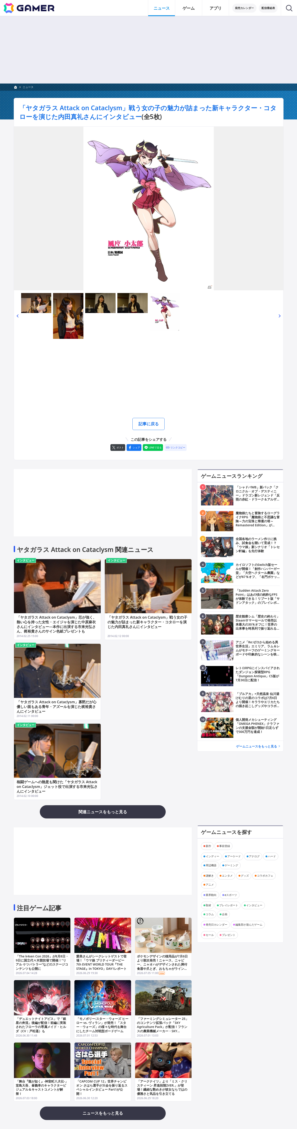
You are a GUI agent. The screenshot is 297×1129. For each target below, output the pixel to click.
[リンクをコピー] (175, 447)
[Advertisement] (148, 379)
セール (210, 935)
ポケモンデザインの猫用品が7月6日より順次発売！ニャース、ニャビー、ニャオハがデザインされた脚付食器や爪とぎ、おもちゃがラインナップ (162, 964)
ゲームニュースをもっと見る (256, 746)
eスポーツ (231, 895)
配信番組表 (268, 8)
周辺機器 (211, 865)
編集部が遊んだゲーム (248, 924)
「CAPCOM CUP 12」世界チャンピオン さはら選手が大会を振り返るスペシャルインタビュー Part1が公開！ (101, 1087)
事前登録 (224, 846)
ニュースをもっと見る (103, 1113)
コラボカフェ (265, 875)
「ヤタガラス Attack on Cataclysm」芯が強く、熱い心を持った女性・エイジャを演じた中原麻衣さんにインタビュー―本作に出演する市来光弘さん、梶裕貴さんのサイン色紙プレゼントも (56, 624)
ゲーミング (231, 865)
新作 (208, 846)
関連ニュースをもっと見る (102, 811)
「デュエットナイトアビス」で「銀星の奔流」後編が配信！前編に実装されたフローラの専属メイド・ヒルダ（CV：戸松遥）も (41, 1025)
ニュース (28, 87)
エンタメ (227, 875)
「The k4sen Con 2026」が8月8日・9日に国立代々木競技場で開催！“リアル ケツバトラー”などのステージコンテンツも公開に (42, 962)
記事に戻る (148, 423)
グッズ (245, 875)
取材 (208, 905)
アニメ (210, 884)
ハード (272, 856)
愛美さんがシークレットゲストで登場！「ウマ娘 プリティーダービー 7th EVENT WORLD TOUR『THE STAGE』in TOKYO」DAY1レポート (101, 962)
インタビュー (25, 560)
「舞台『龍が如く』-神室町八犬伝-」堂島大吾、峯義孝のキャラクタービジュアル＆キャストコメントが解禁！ (42, 1087)
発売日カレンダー (216, 924)
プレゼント (228, 935)
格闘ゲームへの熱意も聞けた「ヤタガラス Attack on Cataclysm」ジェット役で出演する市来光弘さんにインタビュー (57, 786)
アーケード (234, 856)
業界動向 (211, 895)
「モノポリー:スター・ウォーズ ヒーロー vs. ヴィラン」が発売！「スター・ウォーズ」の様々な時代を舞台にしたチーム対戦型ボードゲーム (102, 1025)
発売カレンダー (244, 8)
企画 (224, 914)
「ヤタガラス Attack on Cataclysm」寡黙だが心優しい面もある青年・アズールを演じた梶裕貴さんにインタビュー (56, 706)
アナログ (254, 856)
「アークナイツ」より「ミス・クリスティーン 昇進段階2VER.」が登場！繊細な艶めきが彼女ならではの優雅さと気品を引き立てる (162, 1087)
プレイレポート (228, 905)
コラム (210, 914)
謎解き (210, 875)
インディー (212, 856)
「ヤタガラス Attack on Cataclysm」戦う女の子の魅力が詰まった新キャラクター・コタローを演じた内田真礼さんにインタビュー (147, 622)
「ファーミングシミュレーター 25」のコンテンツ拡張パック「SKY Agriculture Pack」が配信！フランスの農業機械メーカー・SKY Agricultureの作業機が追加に (162, 1027)
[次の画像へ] (148, 208)
